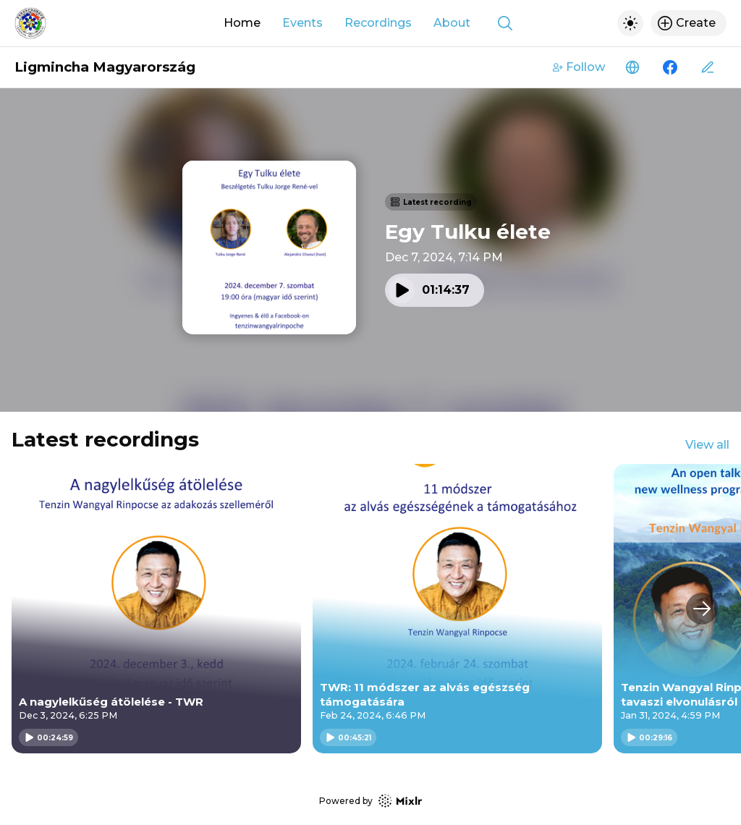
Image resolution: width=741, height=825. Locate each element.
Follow (579, 67)
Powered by (370, 801)
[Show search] (505, 23)
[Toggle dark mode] (630, 23)
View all (707, 445)
